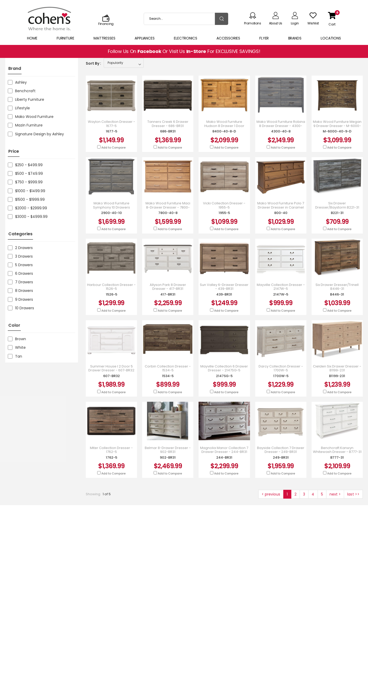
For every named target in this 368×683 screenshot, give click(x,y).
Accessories (228, 38)
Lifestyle (19, 108)
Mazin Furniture (25, 125)
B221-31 (337, 212)
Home (32, 38)
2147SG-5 (224, 375)
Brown (17, 339)
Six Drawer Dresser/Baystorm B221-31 (337, 205)
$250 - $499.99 (25, 165)
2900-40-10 (111, 212)
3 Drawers (20, 256)
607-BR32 (111, 375)
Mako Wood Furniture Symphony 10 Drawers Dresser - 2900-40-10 (111, 207)
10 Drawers (21, 308)
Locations (331, 38)
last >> (353, 494)
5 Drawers (20, 265)
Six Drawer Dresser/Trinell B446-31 (337, 287)
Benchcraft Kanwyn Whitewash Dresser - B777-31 (337, 450)
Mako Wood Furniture (31, 116)
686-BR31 (168, 131)
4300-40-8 (281, 131)
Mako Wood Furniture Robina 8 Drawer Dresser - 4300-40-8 (281, 126)
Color (14, 325)
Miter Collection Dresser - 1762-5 (111, 450)
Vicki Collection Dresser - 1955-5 (224, 205)
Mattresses (104, 38)
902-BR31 (168, 457)
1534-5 (168, 375)
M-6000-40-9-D (337, 131)
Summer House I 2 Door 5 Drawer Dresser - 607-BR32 (111, 368)
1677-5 (111, 131)
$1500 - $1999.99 (26, 199)
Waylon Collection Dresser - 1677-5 (111, 124)
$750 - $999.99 (25, 182)
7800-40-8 (168, 212)
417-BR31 (167, 294)
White (17, 347)
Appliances (145, 38)
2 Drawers (20, 247)
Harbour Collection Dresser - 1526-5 (111, 287)
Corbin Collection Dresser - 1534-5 (168, 368)
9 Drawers (20, 299)
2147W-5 (280, 294)
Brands (294, 38)
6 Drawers (20, 273)
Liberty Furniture (26, 99)
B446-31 (337, 294)
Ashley (17, 82)
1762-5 (111, 457)
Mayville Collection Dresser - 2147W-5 (281, 287)
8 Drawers (20, 290)
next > (335, 494)
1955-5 (224, 212)
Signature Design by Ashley (36, 134)
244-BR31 (224, 457)
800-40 (280, 212)
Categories (20, 233)
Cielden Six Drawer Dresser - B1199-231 (337, 368)
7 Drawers (20, 282)
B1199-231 (337, 375)
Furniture (65, 38)
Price (13, 151)
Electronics (185, 38)
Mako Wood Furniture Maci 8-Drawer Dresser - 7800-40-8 (168, 207)
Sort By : (93, 63)
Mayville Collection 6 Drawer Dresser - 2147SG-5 (224, 368)
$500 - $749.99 (25, 173)
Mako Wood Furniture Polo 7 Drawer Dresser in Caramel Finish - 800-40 (280, 207)
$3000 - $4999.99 (28, 216)
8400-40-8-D (224, 131)
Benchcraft (22, 91)
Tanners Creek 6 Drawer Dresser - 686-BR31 (167, 124)
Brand (14, 68)
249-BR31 (281, 457)
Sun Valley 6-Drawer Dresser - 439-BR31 (224, 287)
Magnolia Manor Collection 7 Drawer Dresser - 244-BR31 (224, 450)
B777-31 (337, 457)
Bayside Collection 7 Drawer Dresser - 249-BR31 (280, 450)
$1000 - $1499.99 (26, 191)
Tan (15, 356)
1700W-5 (280, 375)
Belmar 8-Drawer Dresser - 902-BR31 (168, 450)
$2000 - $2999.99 (27, 208)
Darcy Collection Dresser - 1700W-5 (281, 368)
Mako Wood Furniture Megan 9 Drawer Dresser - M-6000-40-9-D (337, 126)
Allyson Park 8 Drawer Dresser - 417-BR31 (168, 287)
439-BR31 (224, 294)
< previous (271, 494)
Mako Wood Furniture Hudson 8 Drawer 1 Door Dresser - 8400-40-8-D (224, 126)
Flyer (264, 38)
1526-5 (111, 294)
